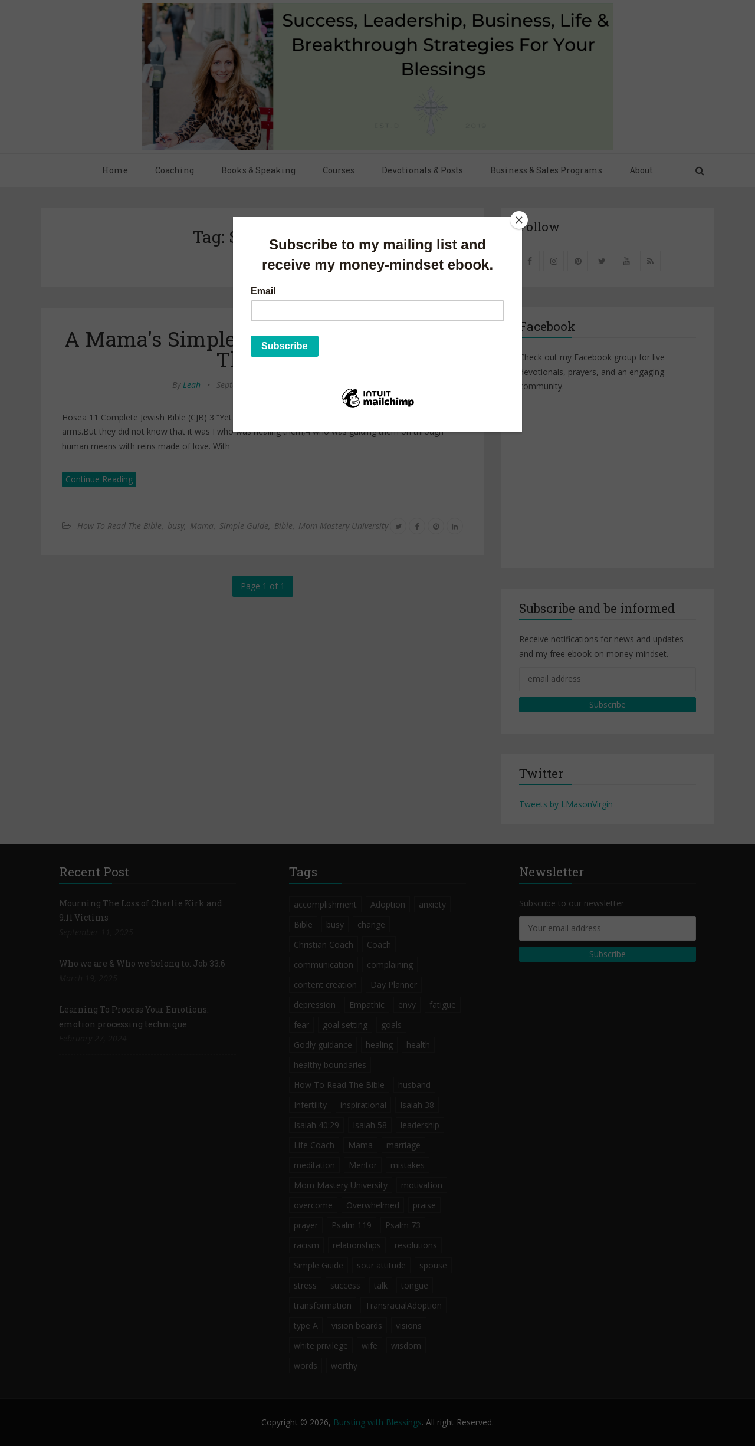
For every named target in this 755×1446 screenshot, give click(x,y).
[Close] (519, 220)
